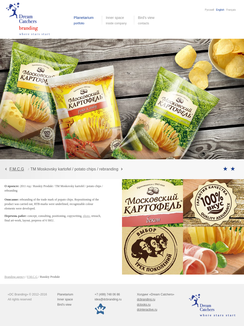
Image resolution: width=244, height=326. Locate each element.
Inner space (65, 299)
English (220, 9)
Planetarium (65, 294)
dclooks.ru (144, 304)
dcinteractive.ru (147, 309)
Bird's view (150, 20)
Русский (209, 9)
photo (86, 216)
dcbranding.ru (146, 299)
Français (231, 9)
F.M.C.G (16, 169)
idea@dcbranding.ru (108, 299)
